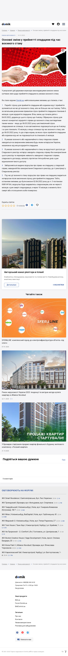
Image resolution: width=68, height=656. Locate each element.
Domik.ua (20, 100)
